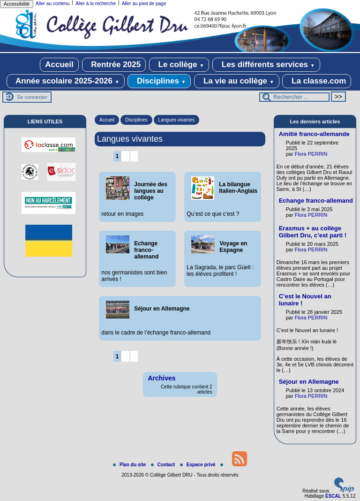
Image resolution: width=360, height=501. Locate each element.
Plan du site (130, 464)
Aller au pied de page (144, 3)
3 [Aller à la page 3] (133, 156)
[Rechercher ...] (294, 97)
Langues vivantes (176, 119)
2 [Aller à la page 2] (125, 156)
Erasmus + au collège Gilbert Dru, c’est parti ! (312, 232)
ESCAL (333, 496)
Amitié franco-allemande (314, 133)
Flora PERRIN (311, 154)
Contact (163, 464)
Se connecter (32, 97)
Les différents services (266, 64)
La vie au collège (236, 81)
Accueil (59, 64)
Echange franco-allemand (316, 200)
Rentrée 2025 (114, 64)
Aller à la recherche (95, 3)
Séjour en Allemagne (309, 381)
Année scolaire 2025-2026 (66, 81)
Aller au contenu (52, 3)
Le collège (179, 64)
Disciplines (159, 81)
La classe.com (316, 81)
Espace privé (198, 464)
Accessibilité (17, 4)
